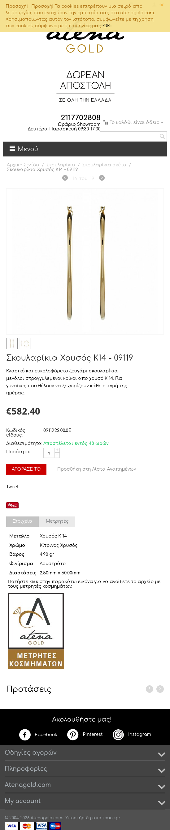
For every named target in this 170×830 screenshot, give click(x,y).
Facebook (38, 735)
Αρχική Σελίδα (23, 165)
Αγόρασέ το (26, 469)
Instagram (131, 734)
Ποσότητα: (18, 452)
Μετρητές (57, 521)
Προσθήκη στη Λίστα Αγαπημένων (96, 469)
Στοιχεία (22, 521)
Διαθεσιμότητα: (23, 443)
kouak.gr (111, 818)
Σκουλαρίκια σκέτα (104, 165)
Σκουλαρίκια (60, 165)
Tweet (12, 487)
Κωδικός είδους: (15, 432)
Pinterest (84, 734)
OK (106, 26)
